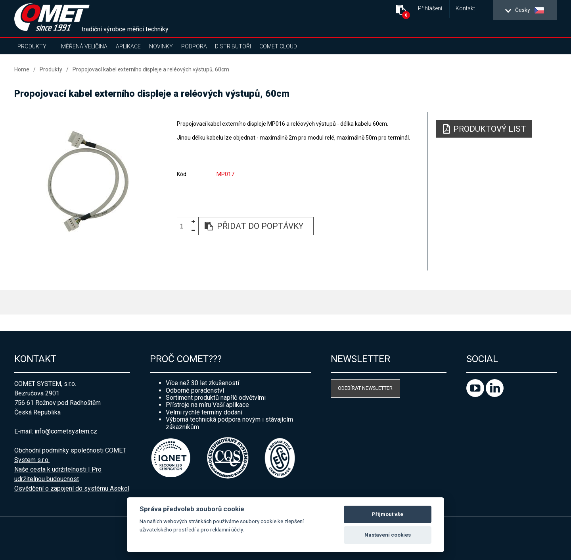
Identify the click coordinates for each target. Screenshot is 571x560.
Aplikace (128, 46)
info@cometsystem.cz (65, 431)
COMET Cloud (278, 46)
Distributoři (233, 46)
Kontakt (465, 8)
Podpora (194, 46)
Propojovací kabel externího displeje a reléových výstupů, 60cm (151, 69)
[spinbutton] (185, 226)
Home (21, 69)
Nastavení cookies (387, 535)
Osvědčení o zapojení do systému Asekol (71, 488)
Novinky (161, 46)
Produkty (31, 46)
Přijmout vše (387, 514)
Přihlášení (430, 8)
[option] (87, 181)
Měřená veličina (84, 46)
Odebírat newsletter (365, 388)
